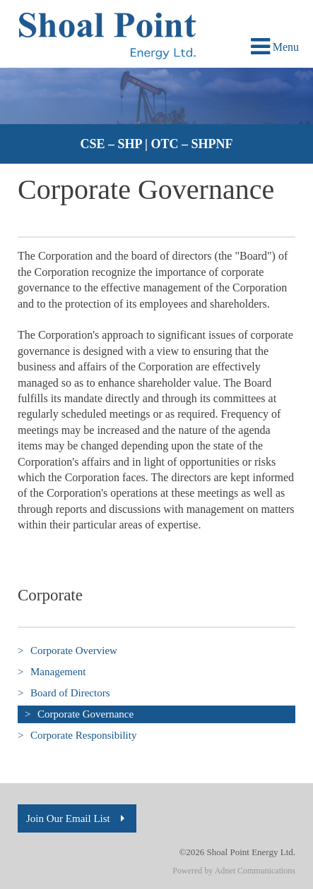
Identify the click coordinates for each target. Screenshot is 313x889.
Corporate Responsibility (77, 735)
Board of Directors (64, 693)
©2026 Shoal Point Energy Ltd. (237, 852)
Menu (275, 47)
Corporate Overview (67, 651)
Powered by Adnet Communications (233, 871)
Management (51, 672)
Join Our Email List (77, 818)
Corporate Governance (76, 714)
